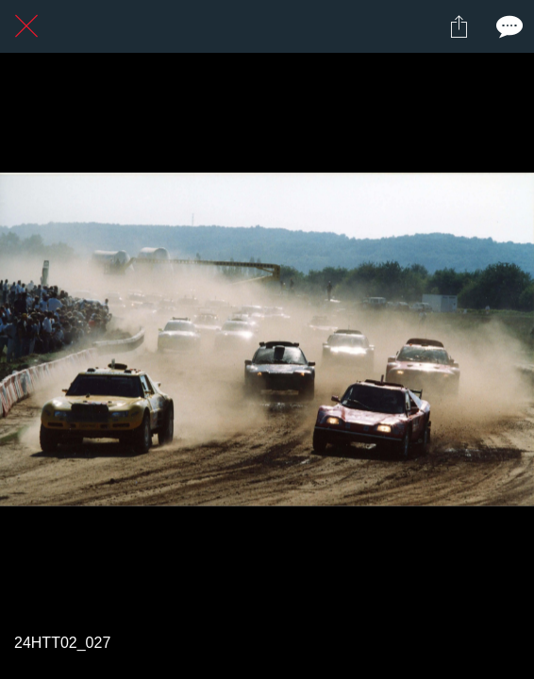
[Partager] (458, 26)
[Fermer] (26, 26)
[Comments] (507, 26)
